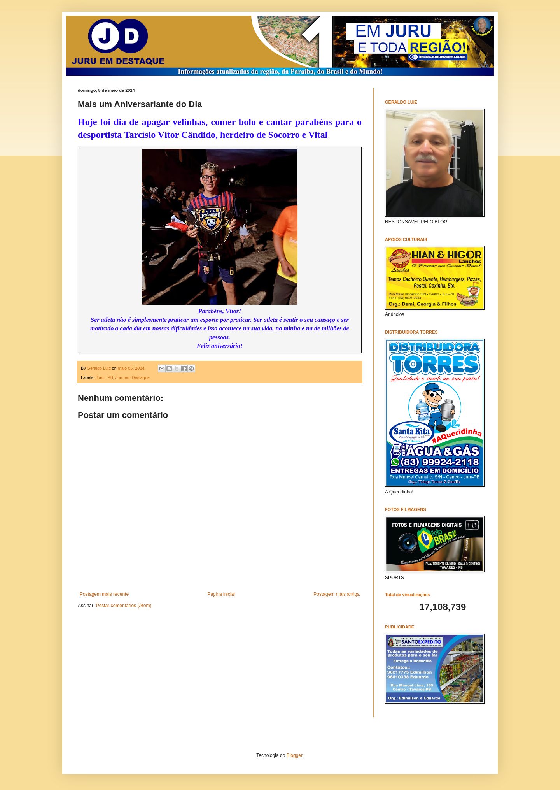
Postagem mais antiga (336, 594)
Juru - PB (104, 377)
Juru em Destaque (133, 377)
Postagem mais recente (104, 594)
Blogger (295, 755)
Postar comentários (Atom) (124, 605)
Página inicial (221, 594)
